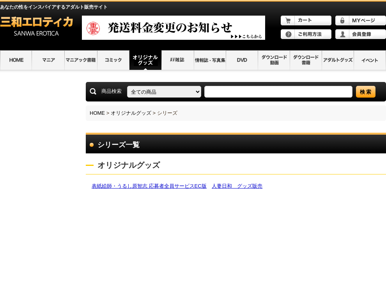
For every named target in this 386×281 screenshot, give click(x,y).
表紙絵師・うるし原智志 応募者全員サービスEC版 (149, 186)
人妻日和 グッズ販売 (237, 186)
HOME (97, 113)
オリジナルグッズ (131, 113)
